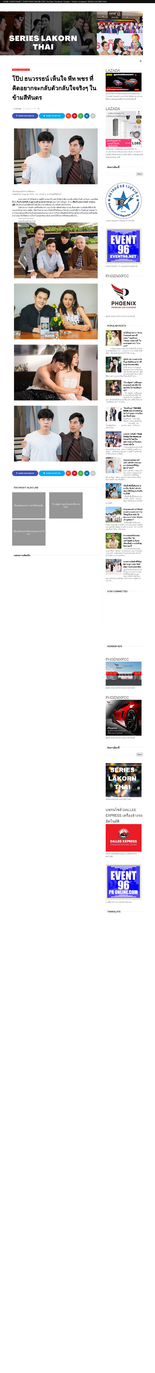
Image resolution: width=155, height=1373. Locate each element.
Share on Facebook (25, 116)
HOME (6, 1)
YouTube (50, 1)
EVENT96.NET (16, 1)
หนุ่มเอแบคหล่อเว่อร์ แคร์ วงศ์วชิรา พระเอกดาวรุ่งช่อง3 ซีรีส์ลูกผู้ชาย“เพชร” (132, 464)
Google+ (67, 1)
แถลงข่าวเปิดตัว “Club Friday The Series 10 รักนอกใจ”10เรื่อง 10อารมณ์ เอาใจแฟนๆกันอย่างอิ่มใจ (132, 439)
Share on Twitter (51, 116)
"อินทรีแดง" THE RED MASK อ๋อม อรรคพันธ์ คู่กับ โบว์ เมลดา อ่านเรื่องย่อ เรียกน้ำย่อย (132, 412)
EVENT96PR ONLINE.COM (34, 1)
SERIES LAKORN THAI (97, 1)
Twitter (74, 1)
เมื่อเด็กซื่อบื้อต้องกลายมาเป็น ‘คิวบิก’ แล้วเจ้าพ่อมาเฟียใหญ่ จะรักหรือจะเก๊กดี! (132, 490)
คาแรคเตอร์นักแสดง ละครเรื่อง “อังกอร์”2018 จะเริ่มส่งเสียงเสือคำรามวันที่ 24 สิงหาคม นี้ (132, 540)
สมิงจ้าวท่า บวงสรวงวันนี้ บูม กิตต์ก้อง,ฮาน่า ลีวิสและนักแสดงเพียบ (132, 362)
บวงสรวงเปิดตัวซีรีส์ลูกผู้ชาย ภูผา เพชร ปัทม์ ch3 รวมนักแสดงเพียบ (132, 564)
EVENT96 (18, 109)
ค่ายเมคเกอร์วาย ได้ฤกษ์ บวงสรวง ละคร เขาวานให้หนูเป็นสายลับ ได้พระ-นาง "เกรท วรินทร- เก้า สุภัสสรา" (133, 514)
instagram (83, 1)
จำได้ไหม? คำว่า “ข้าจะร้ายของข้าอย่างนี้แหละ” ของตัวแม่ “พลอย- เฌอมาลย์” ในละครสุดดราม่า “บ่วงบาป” (132, 339)
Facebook (58, 1)
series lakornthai (21, 69)
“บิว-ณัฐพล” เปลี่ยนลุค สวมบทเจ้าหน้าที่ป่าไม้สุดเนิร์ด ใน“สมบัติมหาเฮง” (132, 386)
